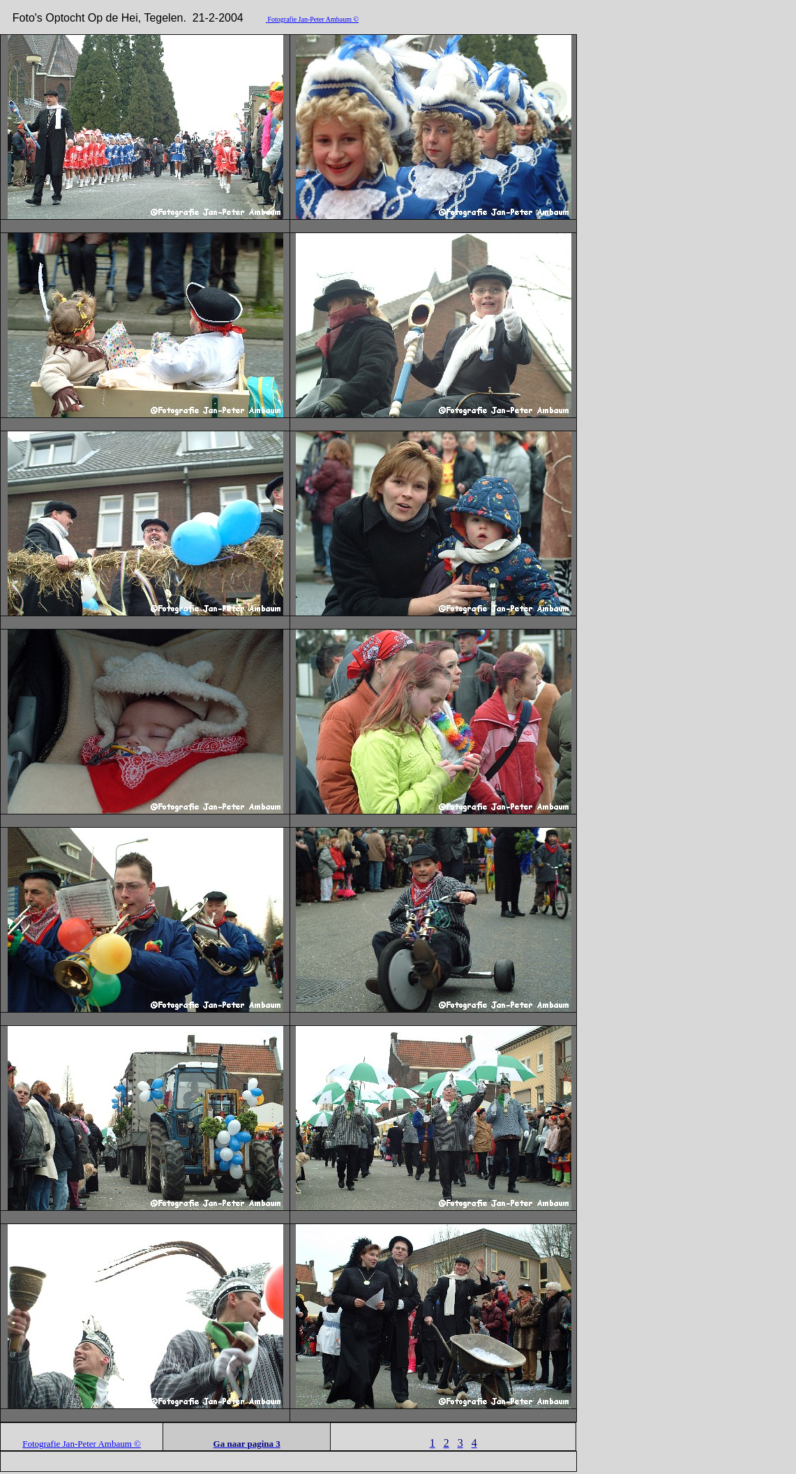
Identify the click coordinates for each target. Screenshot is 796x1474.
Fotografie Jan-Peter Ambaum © (313, 19)
